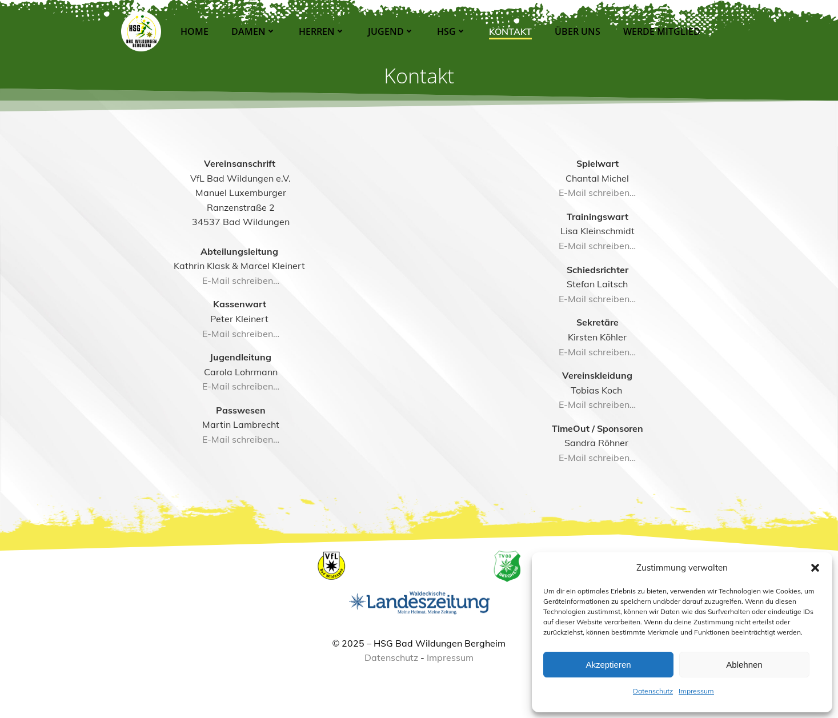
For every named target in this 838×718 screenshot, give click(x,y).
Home (193, 31)
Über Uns (576, 31)
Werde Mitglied (660, 31)
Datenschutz (653, 691)
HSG (450, 31)
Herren (321, 31)
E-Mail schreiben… (243, 298)
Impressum (696, 691)
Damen (252, 31)
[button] (815, 567)
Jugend (390, 31)
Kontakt (509, 31)
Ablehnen (744, 664)
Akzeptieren (608, 664)
